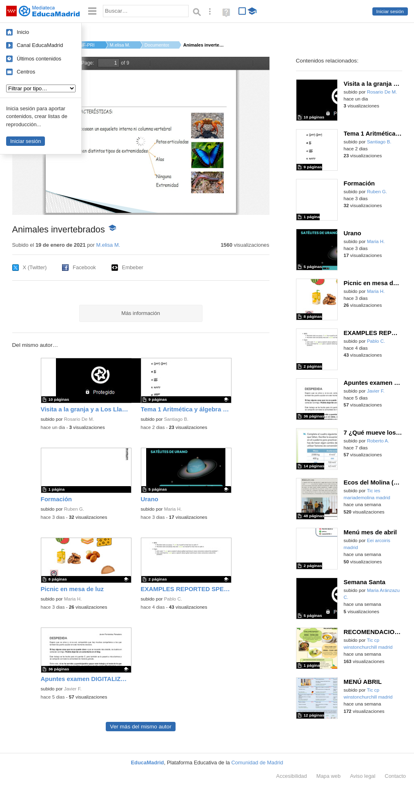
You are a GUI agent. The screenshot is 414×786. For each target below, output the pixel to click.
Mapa (328, 776)
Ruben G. (74, 509)
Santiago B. (176, 419)
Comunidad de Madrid (257, 762)
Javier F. (73, 688)
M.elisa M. (120, 44)
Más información (140, 313)
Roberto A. (378, 440)
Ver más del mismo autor (140, 726)
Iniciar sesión (390, 11)
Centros (26, 72)
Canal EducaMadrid (40, 45)
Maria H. (173, 509)
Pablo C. (173, 598)
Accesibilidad (291, 776)
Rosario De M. (79, 419)
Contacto (395, 776)
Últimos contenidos (39, 59)
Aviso (362, 776)
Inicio (23, 32)
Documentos (157, 44)
